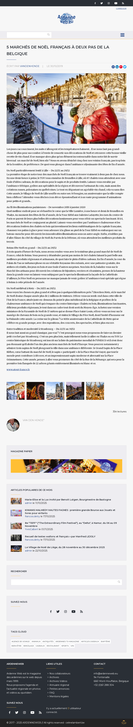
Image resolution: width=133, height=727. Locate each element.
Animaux (36, 641)
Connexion (121, 8)
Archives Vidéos (58, 681)
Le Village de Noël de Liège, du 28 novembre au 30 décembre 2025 (65, 547)
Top (123, 723)
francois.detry (32, 516)
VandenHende (29, 66)
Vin (72, 646)
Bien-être (16, 646)
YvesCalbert (31, 529)
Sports (65, 646)
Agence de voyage (21, 641)
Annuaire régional (59, 685)
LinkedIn (117, 66)
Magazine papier (66, 466)
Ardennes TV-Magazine (67, 641)
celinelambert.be (75, 722)
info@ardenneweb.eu (106, 673)
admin (28, 503)
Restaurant (53, 646)
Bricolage (29, 646)
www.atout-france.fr (18, 369)
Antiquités (48, 641)
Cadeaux (40, 646)
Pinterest (121, 66)
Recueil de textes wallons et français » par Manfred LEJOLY (60, 536)
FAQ (51, 692)
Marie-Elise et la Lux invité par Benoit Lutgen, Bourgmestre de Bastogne (68, 499)
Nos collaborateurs (59, 673)
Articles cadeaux (90, 641)
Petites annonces (59, 688)
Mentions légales (59, 696)
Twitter (124, 66)
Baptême (105, 641)
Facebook (113, 66)
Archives (54, 677)
